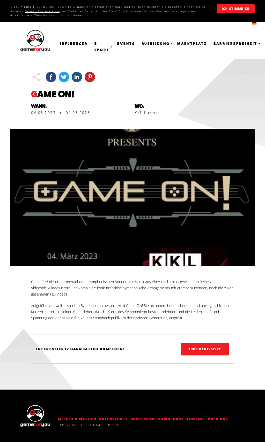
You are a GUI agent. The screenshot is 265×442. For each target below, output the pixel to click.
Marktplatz (192, 44)
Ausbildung (156, 44)
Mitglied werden (77, 419)
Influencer (74, 44)
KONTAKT (195, 419)
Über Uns (218, 419)
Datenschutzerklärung (43, 11)
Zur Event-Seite (205, 349)
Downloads (171, 419)
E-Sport (101, 47)
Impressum (143, 419)
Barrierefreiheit (235, 44)
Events (126, 44)
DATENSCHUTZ (113, 419)
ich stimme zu (235, 9)
